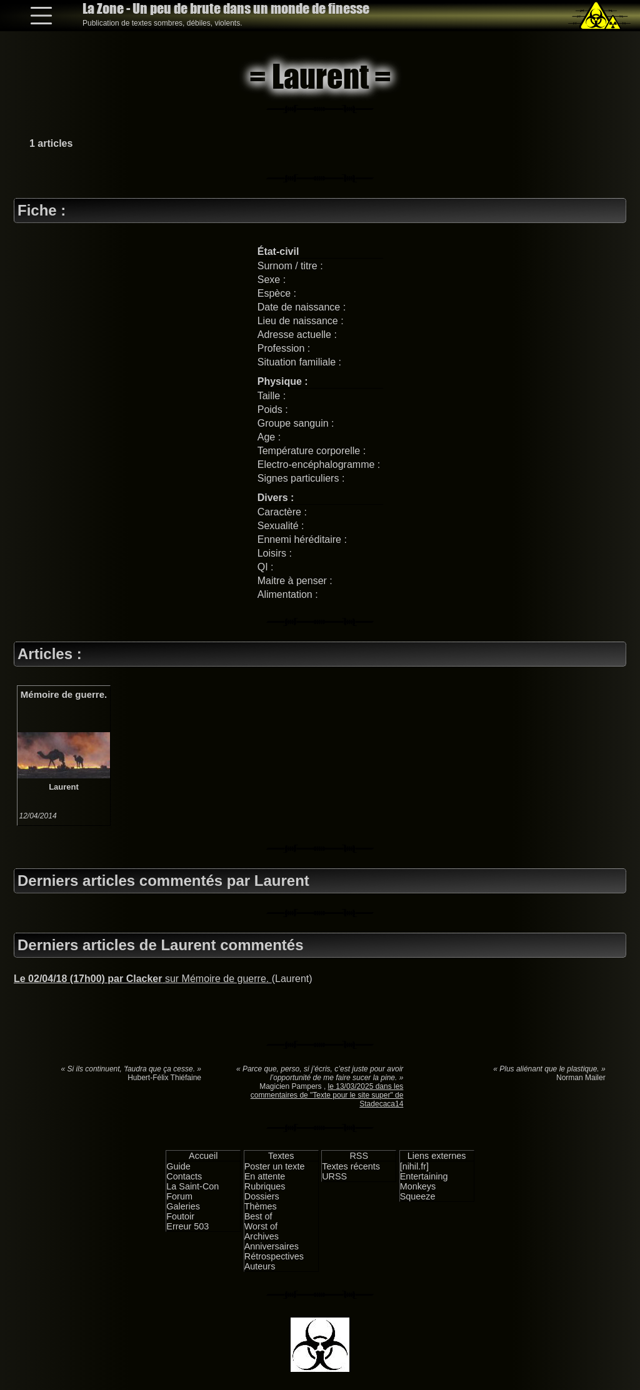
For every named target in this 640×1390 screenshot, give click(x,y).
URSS (334, 1176)
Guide (178, 1166)
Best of (258, 1216)
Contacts (184, 1176)
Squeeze (418, 1196)
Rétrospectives (274, 1256)
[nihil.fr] (414, 1166)
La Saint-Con (192, 1186)
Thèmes (260, 1206)
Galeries (183, 1206)
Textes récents (351, 1166)
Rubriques (265, 1186)
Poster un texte (274, 1166)
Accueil (203, 1156)
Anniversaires (271, 1246)
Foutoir (180, 1216)
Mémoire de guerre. (64, 694)
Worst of (261, 1226)
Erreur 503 (187, 1226)
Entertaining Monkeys (424, 1181)
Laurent (64, 787)
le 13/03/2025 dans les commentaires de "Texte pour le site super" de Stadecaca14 (327, 1095)
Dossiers (261, 1196)
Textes (281, 1156)
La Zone (225, 8)
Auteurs (260, 1266)
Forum (179, 1196)
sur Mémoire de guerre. (143, 978)
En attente (265, 1176)
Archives (261, 1236)
